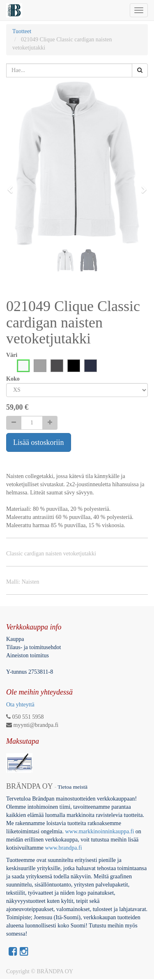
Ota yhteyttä (20, 705)
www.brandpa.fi (64, 848)
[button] (12, 185)
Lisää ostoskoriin (38, 442)
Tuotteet (21, 31)
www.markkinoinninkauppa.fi (99, 831)
